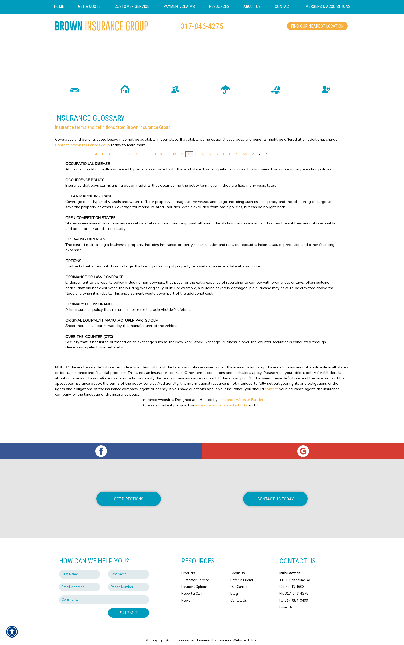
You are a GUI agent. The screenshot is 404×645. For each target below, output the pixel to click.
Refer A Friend (241, 575)
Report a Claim (192, 588)
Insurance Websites (157, 422)
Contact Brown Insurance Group (82, 167)
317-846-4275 (202, 26)
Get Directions (128, 493)
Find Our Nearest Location (317, 26)
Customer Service (195, 575)
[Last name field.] (128, 569)
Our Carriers (239, 581)
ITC (258, 428)
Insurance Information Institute (221, 428)
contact (271, 412)
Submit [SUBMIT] (129, 608)
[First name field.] (79, 569)
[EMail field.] (79, 582)
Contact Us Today (275, 493)
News (185, 595)
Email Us (286, 602)
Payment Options (194, 581)
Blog (234, 588)
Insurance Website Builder (241, 422)
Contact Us (238, 595)
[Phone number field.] (128, 582)
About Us (237, 568)
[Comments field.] (104, 594)
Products (188, 568)
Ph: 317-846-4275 (293, 588)
